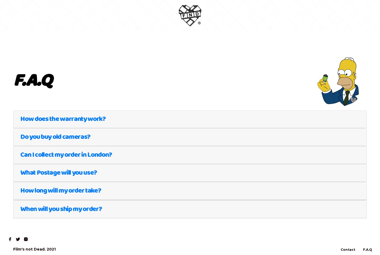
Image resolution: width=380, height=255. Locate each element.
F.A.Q (367, 250)
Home (16, 15)
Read (58, 15)
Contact (81, 15)
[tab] (190, 119)
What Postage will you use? (58, 172)
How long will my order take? (60, 190)
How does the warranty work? (63, 119)
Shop (37, 15)
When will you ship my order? (61, 209)
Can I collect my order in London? (66, 154)
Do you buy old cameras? (55, 137)
